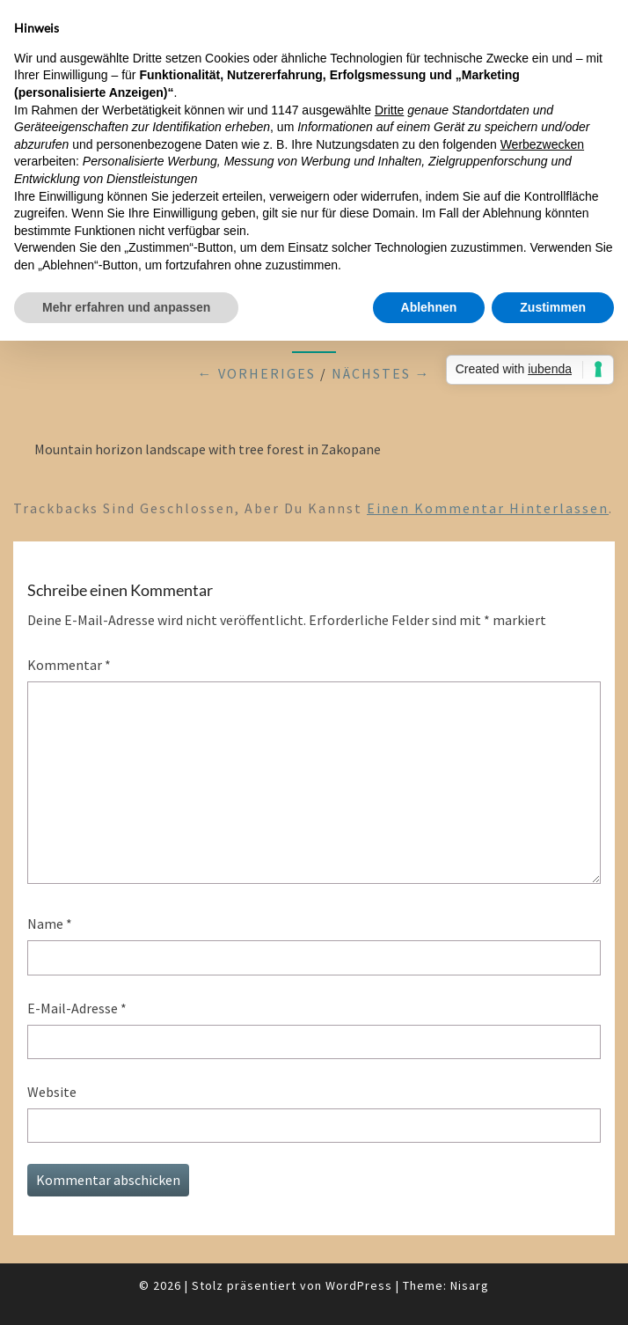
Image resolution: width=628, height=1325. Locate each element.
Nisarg (469, 1285)
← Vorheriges (257, 373)
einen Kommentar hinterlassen (488, 508)
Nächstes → (381, 373)
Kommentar (69, 665)
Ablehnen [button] (429, 307)
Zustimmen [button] (553, 307)
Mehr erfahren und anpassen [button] (126, 307)
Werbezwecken (542, 144)
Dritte (389, 110)
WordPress (358, 1285)
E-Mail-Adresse (77, 1008)
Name (49, 923)
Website (52, 1091)
